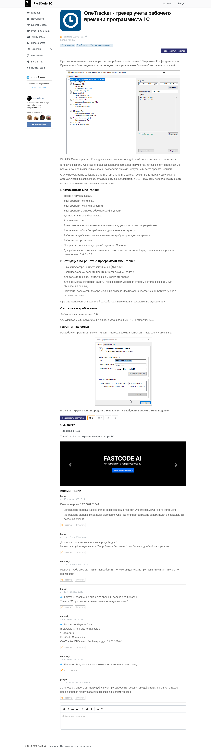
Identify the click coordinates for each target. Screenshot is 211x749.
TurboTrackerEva (70, 430)
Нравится (66, 525)
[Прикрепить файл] (91, 709)
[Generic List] (72, 709)
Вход (181, 3)
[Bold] (64, 709)
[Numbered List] (77, 709)
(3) (61, 597)
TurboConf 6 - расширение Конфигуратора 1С (87, 436)
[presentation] (123, 715)
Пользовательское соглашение (75, 746)
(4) (61, 624)
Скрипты (34, 49)
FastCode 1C (42, 3)
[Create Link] (83, 709)
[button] (69, 463)
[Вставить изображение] (87, 709)
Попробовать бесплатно (174, 51)
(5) (61, 664)
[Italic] (68, 709)
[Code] (102, 709)
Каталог (167, 3)
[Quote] (97, 709)
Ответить (80, 525)
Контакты (53, 746)
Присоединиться (39, 87)
